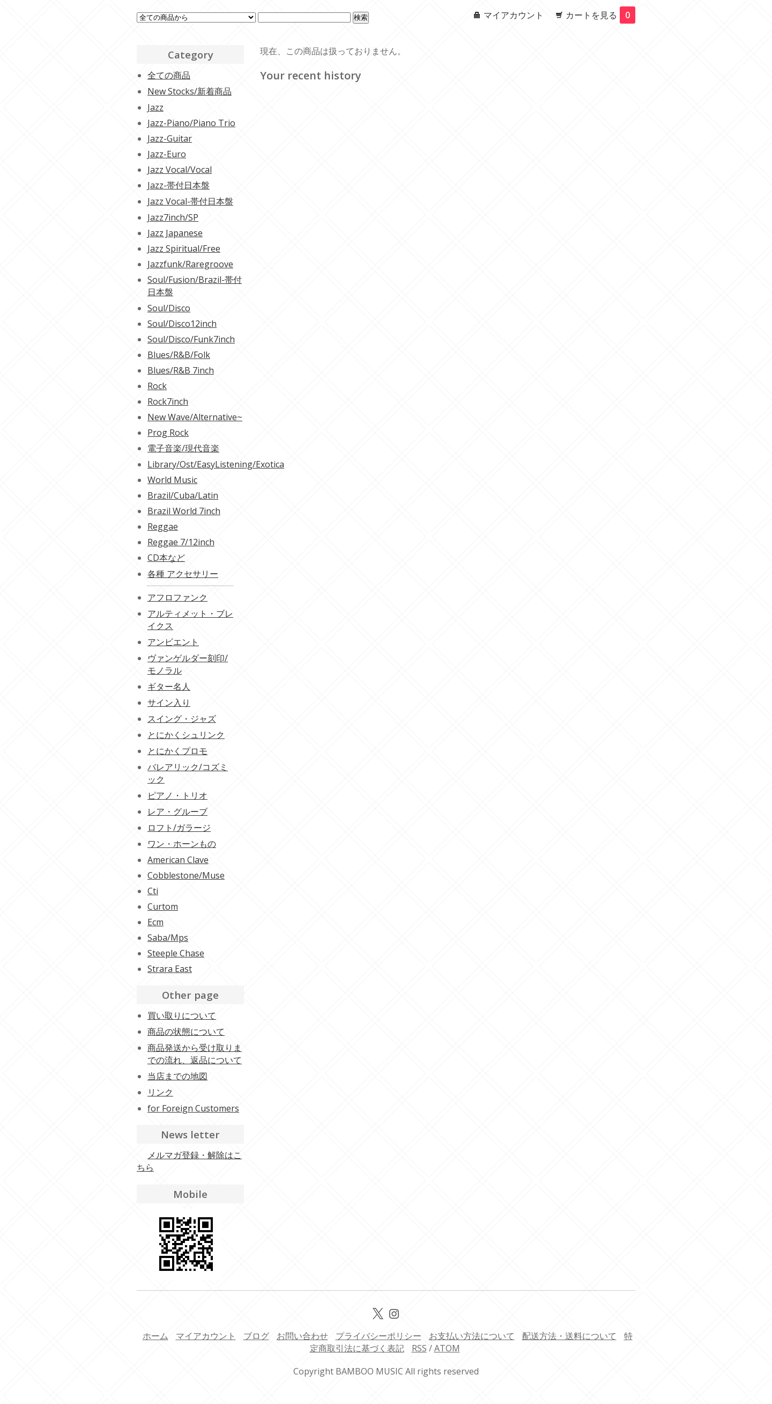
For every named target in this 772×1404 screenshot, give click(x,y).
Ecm (155, 922)
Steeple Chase (175, 953)
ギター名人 (168, 686)
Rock (157, 386)
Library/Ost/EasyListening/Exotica (215, 464)
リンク (160, 1092)
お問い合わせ (302, 1336)
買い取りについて (181, 1015)
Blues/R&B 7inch (180, 370)
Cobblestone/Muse (186, 875)
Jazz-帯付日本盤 (178, 185)
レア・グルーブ (177, 811)
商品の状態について (186, 1031)
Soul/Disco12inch (182, 324)
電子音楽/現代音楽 (183, 448)
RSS (419, 1348)
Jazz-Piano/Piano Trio (191, 123)
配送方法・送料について (569, 1336)
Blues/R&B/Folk (178, 355)
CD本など (166, 558)
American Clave (178, 860)
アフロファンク (177, 597)
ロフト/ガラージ (179, 827)
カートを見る (600, 15)
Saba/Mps (167, 938)
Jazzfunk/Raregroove (190, 264)
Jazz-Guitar (169, 138)
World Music (172, 480)
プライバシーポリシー (378, 1336)
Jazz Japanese (175, 233)
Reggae (162, 526)
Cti (152, 891)
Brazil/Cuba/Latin (182, 495)
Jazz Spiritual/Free (183, 248)
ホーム (155, 1336)
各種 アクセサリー (182, 574)
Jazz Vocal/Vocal (179, 170)
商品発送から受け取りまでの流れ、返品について (194, 1054)
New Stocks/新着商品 (189, 91)
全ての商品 (168, 75)
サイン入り (168, 702)
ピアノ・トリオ (177, 795)
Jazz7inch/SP (172, 217)
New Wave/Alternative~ (194, 417)
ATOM (447, 1348)
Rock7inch (167, 401)
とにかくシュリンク (186, 735)
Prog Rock (168, 432)
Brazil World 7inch (183, 511)
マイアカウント (514, 15)
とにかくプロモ (177, 751)
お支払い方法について (472, 1336)
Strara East (169, 969)
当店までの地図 (177, 1076)
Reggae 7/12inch (180, 542)
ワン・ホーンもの (181, 844)
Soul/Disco (168, 308)
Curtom (162, 906)
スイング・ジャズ (181, 719)
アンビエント (173, 642)
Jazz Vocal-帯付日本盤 (190, 201)
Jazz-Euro (166, 154)
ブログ (256, 1336)
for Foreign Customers (193, 1108)
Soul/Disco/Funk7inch (191, 339)
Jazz (155, 107)
